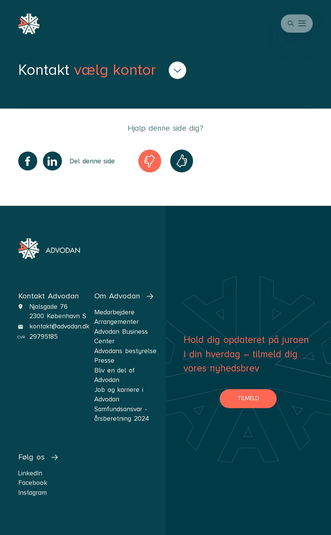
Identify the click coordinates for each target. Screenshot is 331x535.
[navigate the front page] (49, 248)
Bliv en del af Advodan (114, 375)
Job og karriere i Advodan (118, 395)
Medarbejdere (114, 312)
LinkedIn (30, 473)
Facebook (32, 483)
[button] (303, 24)
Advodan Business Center (121, 337)
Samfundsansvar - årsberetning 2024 (121, 414)
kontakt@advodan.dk (59, 326)
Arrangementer (116, 322)
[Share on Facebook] (27, 161)
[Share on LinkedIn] (52, 161)
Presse (104, 361)
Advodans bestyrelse (125, 351)
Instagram (32, 493)
